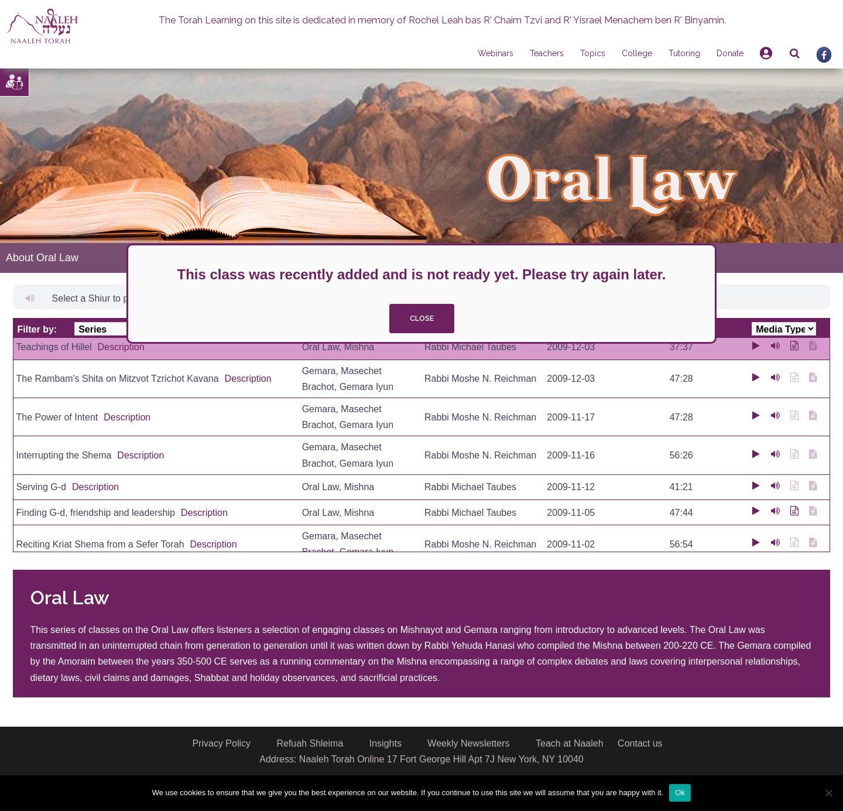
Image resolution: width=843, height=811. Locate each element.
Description (121, 347)
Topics (592, 53)
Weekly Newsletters (468, 743)
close (422, 318)
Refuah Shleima (309, 743)
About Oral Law (42, 258)
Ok (680, 792)
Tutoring (684, 53)
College (637, 53)
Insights (385, 743)
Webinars (495, 53)
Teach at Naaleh (570, 743)
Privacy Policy (221, 743)
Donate (730, 53)
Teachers (547, 53)
